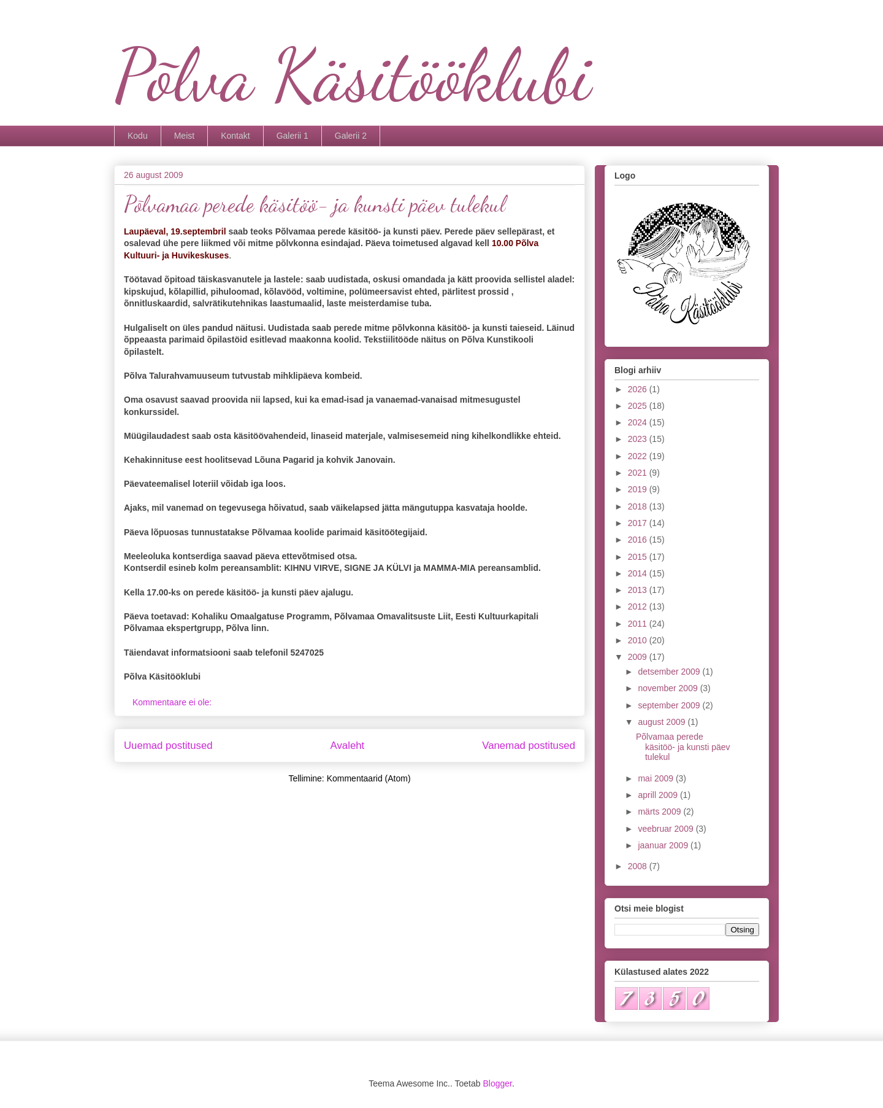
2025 (638, 406)
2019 (638, 489)
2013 (638, 590)
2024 (638, 422)
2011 (638, 624)
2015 (638, 557)
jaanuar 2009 (664, 845)
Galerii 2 (351, 136)
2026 (638, 389)
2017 (638, 523)
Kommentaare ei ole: (173, 702)
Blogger (497, 1083)
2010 (638, 640)
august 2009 (662, 722)
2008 (638, 866)
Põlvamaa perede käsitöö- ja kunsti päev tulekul (314, 204)
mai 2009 (656, 778)
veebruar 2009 (666, 829)
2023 (638, 439)
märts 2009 (660, 811)
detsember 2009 (670, 671)
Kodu (138, 136)
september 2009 (670, 705)
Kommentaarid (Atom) (369, 778)
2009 (638, 657)
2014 (638, 573)
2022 (638, 456)
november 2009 (669, 688)
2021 (638, 473)
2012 (638, 606)
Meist (184, 136)
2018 (638, 506)
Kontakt (235, 136)
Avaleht (348, 745)
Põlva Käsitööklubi (352, 75)
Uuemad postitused (168, 745)
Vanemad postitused (528, 745)
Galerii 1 (292, 136)
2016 (638, 539)
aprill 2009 (659, 795)
